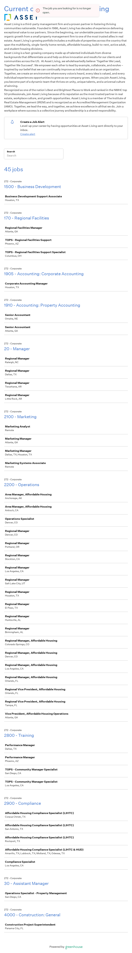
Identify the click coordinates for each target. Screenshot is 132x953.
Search (11, 151)
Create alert (27, 134)
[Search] (33, 156)
